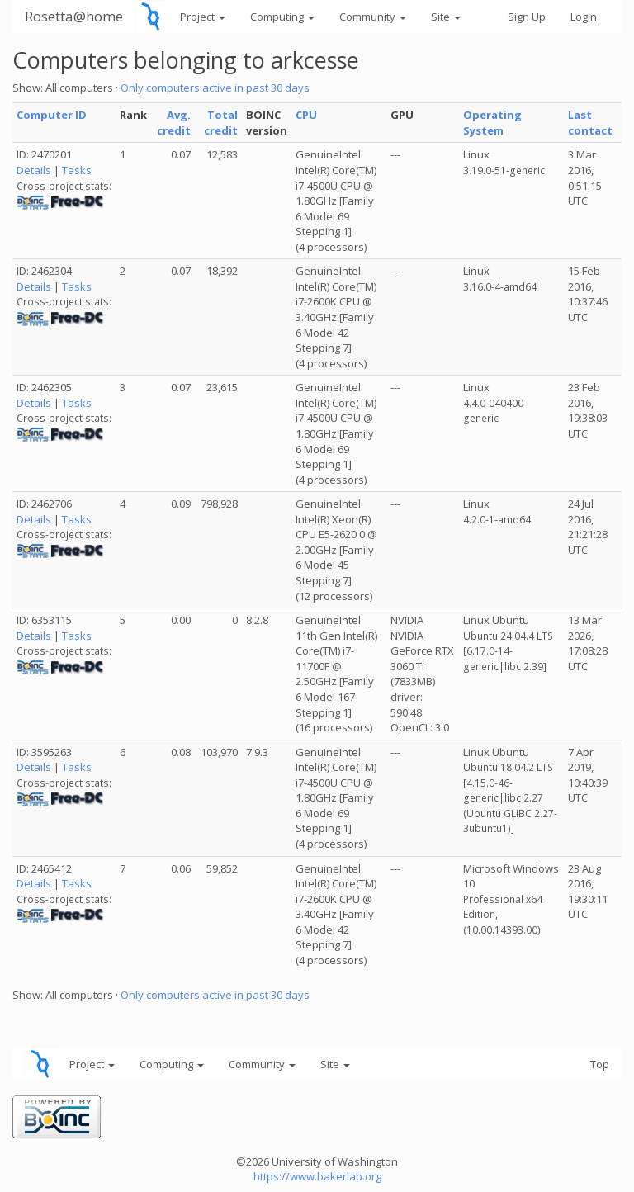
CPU (306, 114)
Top (599, 1064)
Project (202, 16)
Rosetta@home (74, 16)
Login (583, 16)
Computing (282, 16)
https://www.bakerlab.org (317, 1176)
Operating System (492, 122)
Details (34, 170)
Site (446, 16)
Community (372, 16)
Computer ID (52, 114)
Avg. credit (174, 122)
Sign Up (527, 16)
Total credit (221, 122)
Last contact (590, 122)
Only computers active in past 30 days (215, 87)
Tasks (77, 170)
